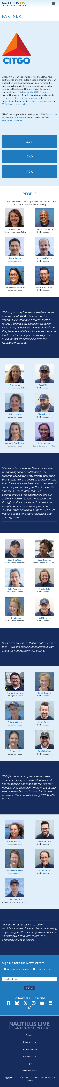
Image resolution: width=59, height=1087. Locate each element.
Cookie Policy (29, 1056)
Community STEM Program (35, 92)
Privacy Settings (29, 1070)
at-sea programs (43, 101)
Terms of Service (29, 1049)
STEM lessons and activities (15, 104)
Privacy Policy (29, 1042)
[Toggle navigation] (53, 3)
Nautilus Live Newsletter (18, 969)
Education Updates (44, 969)
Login (29, 1063)
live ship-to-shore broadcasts (24, 98)
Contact (29, 1035)
